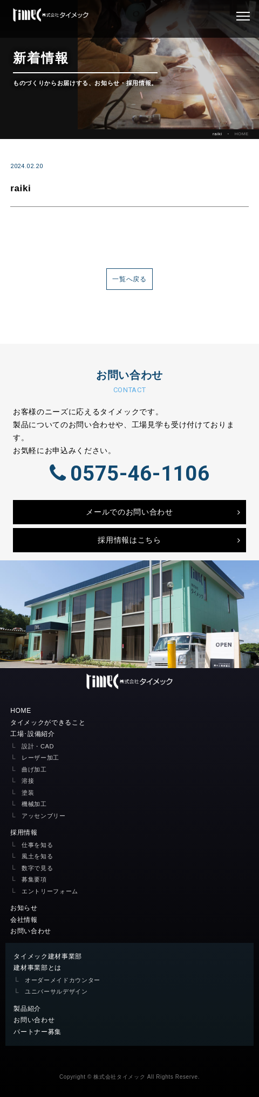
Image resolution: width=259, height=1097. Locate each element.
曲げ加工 (34, 769)
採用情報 (24, 832)
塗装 (28, 792)
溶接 (28, 780)
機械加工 (34, 804)
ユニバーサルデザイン (56, 991)
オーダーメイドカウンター (62, 980)
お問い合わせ (30, 931)
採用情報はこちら (129, 540)
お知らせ (24, 908)
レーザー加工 (40, 757)
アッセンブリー (44, 816)
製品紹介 (27, 1008)
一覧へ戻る (129, 279)
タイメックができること (47, 722)
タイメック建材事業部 (47, 956)
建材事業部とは (37, 967)
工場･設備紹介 (32, 734)
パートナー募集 (37, 1032)
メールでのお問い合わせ (129, 512)
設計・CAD (38, 746)
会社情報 (24, 920)
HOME (242, 133)
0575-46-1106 (129, 473)
